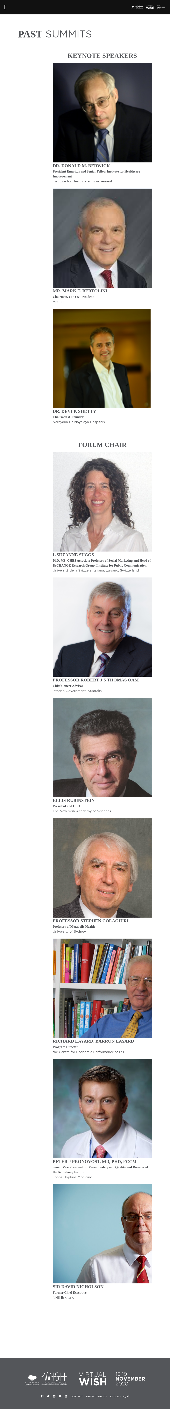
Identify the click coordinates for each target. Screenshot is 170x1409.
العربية (125, 1396)
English (115, 1396)
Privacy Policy (96, 1396)
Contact (77, 1396)
